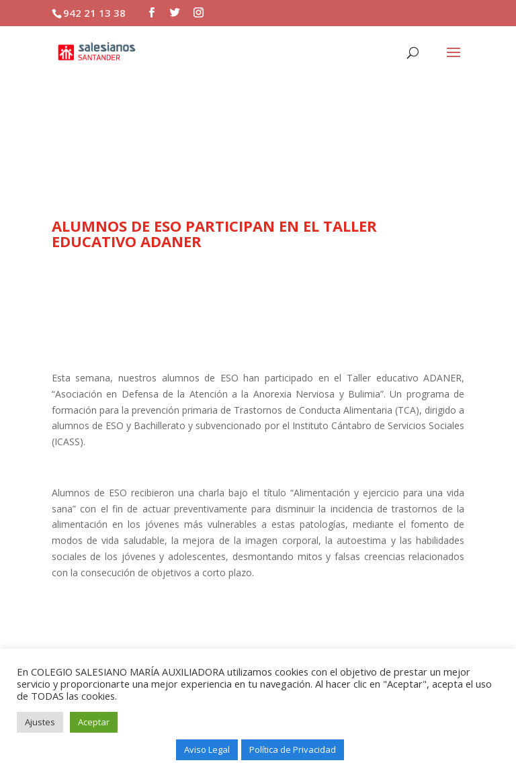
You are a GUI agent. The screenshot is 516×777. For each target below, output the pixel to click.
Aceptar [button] (94, 722)
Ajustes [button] (40, 722)
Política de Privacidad (292, 749)
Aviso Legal (207, 749)
